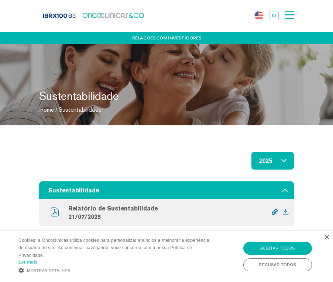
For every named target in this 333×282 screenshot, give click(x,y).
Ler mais (28, 262)
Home (46, 109)
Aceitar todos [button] (277, 248)
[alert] (166, 256)
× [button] (326, 237)
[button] (114, 270)
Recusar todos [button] (277, 264)
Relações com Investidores (166, 38)
